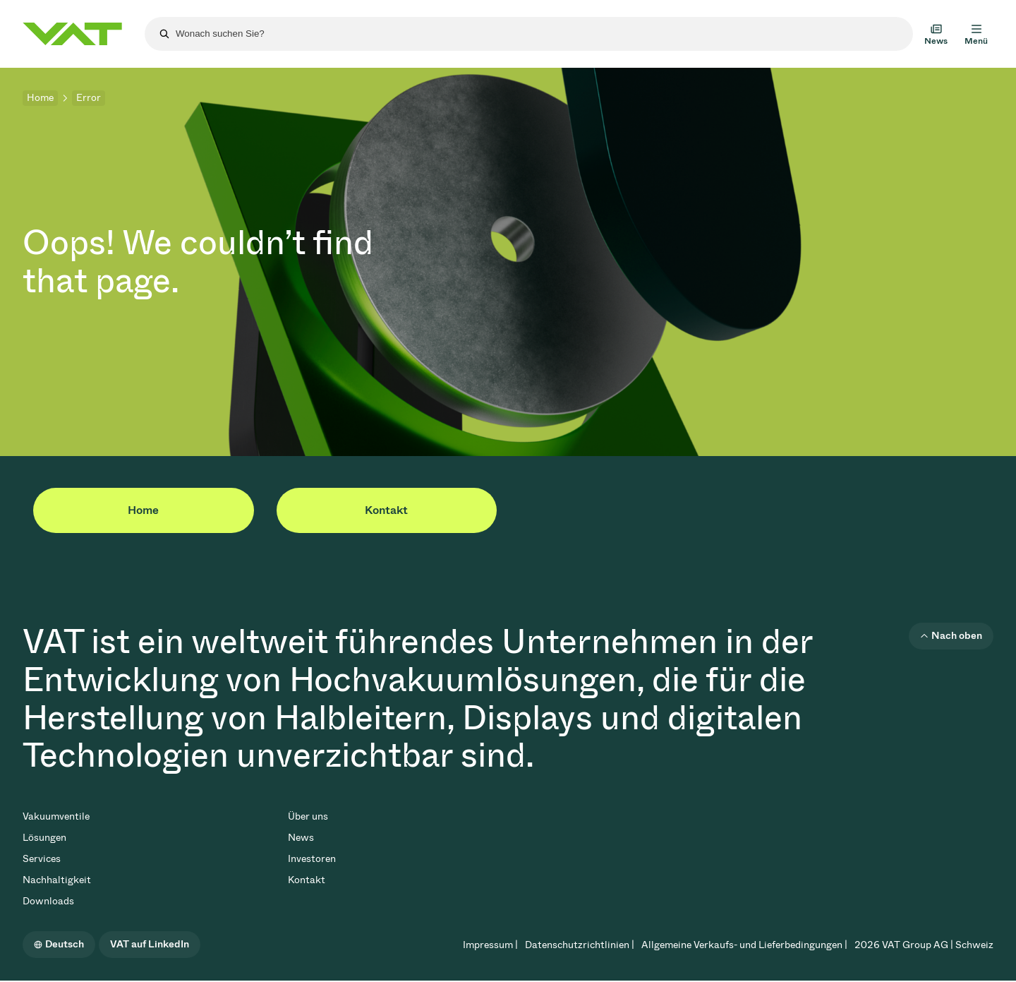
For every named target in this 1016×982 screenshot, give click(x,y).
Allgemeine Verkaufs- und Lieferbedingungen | (744, 945)
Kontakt (386, 510)
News (301, 838)
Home (40, 98)
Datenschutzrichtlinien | (579, 945)
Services (42, 859)
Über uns (308, 816)
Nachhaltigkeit (57, 880)
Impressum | (490, 945)
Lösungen (44, 838)
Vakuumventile (56, 816)
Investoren (312, 859)
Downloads (48, 901)
